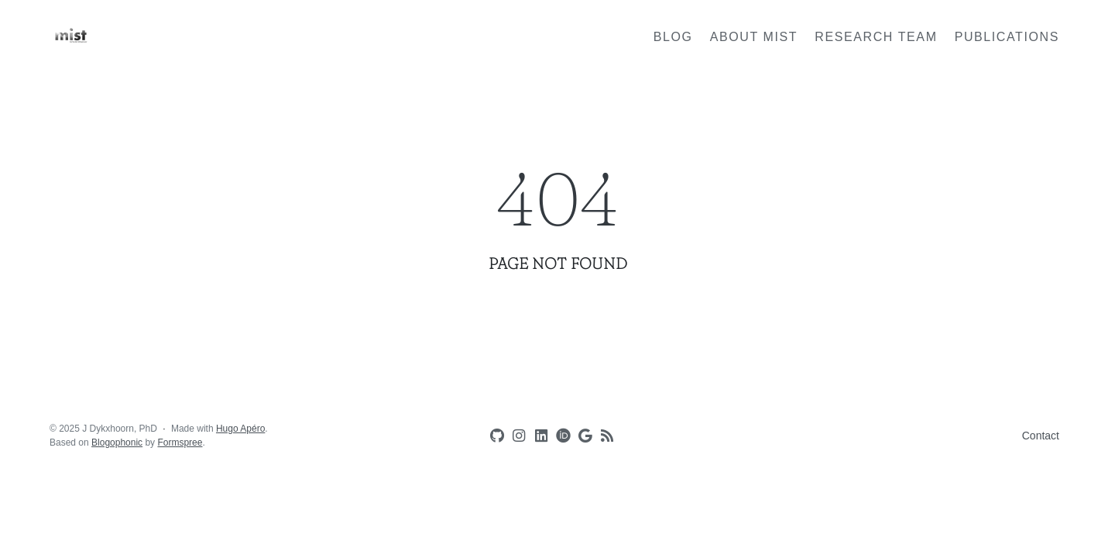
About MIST (754, 36)
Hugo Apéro (240, 428)
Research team (876, 36)
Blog (673, 36)
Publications (1007, 36)
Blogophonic (116, 442)
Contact (1040, 435)
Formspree (179, 442)
